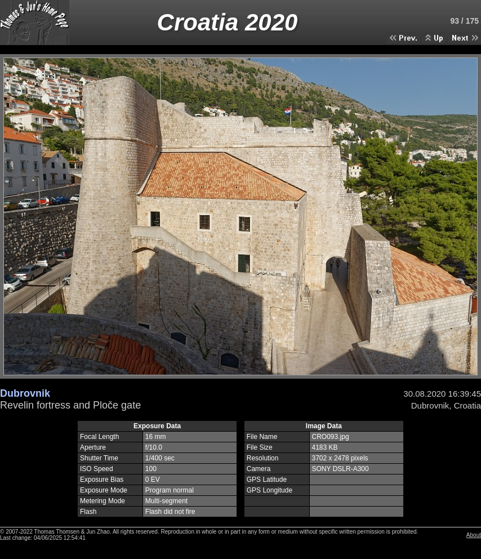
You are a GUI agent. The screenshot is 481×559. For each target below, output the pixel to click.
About (473, 535)
